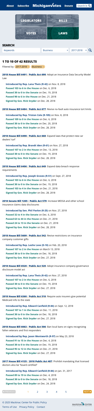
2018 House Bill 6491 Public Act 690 (24, 74)
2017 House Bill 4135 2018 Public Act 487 (27, 361)
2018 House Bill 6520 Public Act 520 (24, 265)
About (10, 5)
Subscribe (23, 5)
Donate (69, 5)
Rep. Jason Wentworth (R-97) (39, 336)
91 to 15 (18, 340)
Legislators (31, 20)
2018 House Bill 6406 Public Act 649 (24, 166)
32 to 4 (18, 214)
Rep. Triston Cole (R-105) (36, 115)
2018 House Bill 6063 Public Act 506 (24, 326)
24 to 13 (18, 223)
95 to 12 (18, 348)
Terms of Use (9, 406)
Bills (63, 20)
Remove (28, 67)
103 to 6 (18, 88)
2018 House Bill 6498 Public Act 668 (24, 135)
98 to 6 (18, 96)
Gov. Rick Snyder (27, 100)
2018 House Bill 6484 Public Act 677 (24, 109)
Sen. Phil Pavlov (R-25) (35, 210)
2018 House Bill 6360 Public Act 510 (24, 296)
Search (89, 5)
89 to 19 (18, 375)
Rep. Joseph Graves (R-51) (37, 175)
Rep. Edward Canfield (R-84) (38, 305)
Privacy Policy (26, 406)
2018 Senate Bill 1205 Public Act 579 (24, 200)
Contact (41, 406)
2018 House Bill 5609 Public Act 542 (24, 235)
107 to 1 (18, 310)
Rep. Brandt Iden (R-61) (36, 145)
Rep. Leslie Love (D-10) (35, 245)
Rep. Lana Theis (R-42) (35, 84)
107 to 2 (18, 149)
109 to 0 (18, 119)
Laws (62, 33)
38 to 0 (18, 92)
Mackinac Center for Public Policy (29, 402)
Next (86, 391)
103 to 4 (18, 188)
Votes (31, 33)
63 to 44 (18, 218)
